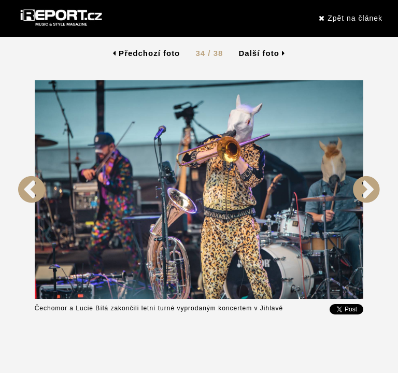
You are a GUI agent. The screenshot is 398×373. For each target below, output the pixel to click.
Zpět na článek (350, 18)
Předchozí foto (146, 53)
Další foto (262, 53)
